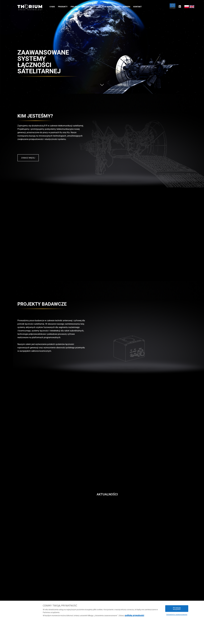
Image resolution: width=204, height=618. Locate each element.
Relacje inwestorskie (109, 7)
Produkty (63, 7)
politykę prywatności (134, 615)
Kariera (126, 7)
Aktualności (89, 7)
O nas (52, 7)
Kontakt (137, 7)
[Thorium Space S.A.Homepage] (29, 7)
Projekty (75, 7)
